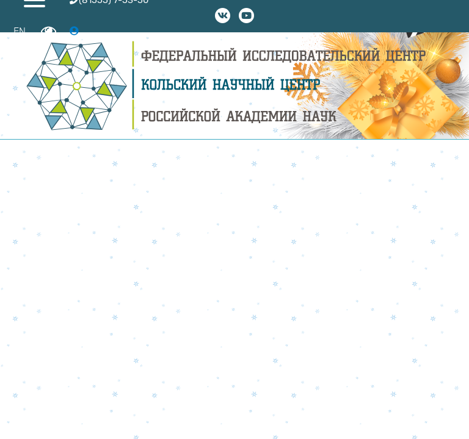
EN (19, 31)
